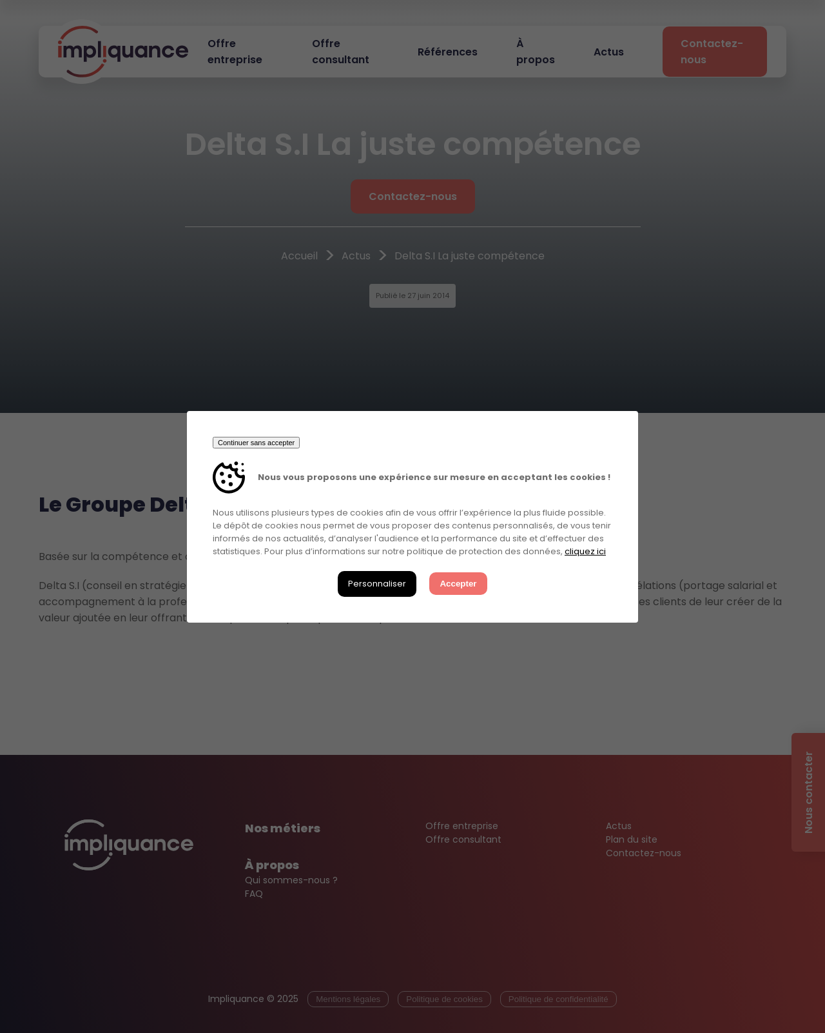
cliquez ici (585, 551)
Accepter (458, 583)
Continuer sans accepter (256, 442)
